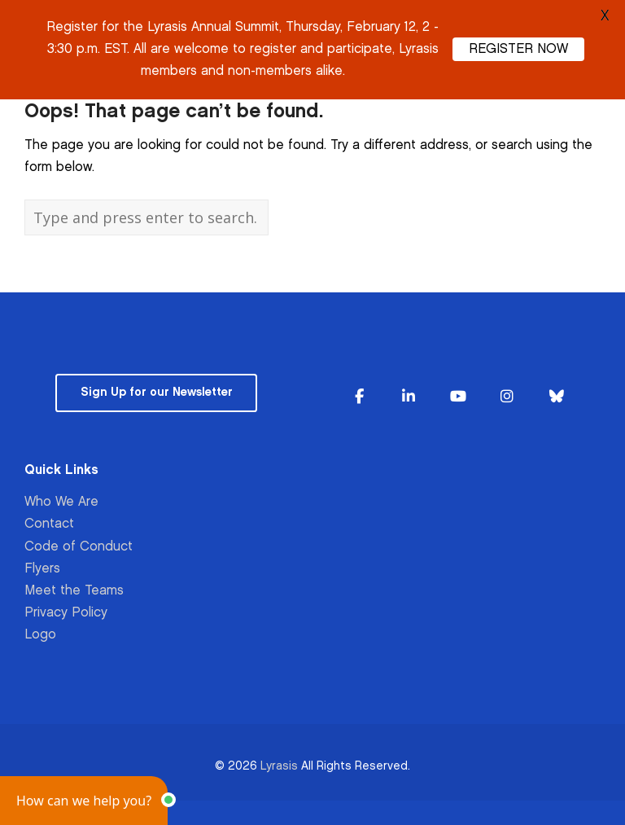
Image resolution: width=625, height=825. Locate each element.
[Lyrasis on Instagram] (507, 397)
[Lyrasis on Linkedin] (409, 397)
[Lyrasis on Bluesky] (557, 397)
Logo (40, 635)
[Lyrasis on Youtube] (458, 397)
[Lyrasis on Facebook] (359, 397)
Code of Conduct (78, 547)
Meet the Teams (74, 591)
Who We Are (61, 502)
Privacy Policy (65, 613)
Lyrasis (279, 766)
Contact (49, 524)
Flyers (42, 569)
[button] (84, 800)
